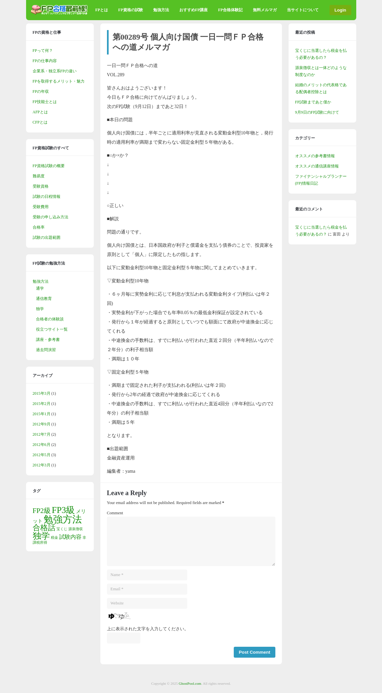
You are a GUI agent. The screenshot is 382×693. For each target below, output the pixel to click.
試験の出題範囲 (46, 237)
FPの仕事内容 (45, 60)
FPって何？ (43, 50)
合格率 (39, 227)
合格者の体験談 (50, 319)
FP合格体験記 (230, 10)
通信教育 (44, 298)
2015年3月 (42, 393)
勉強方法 (161, 10)
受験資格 (41, 186)
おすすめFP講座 (193, 10)
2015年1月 (42, 414)
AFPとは (40, 112)
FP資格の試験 (130, 10)
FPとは (101, 10)
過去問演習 (46, 349)
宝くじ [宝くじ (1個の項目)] (61, 529)
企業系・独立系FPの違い (55, 71)
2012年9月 (42, 424)
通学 (40, 288)
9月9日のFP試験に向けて (317, 112)
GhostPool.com (190, 683)
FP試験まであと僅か (313, 102)
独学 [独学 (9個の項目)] (41, 536)
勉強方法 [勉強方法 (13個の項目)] (63, 519)
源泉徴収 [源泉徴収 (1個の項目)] (75, 529)
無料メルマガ (265, 10)
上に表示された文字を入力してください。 (148, 629)
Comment (115, 513)
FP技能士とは (45, 101)
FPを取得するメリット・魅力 (59, 81)
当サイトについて (303, 10)
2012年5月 (42, 455)
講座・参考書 (48, 339)
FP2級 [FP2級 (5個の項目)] (42, 511)
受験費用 (41, 206)
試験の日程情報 (46, 196)
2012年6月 (42, 444)
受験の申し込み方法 (50, 217)
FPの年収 (41, 91)
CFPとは (40, 122)
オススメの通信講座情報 (317, 166)
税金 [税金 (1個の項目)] (54, 537)
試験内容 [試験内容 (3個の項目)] (70, 537)
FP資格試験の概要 (49, 166)
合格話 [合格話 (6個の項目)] (44, 528)
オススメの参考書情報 (315, 156)
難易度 (39, 176)
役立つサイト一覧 (52, 329)
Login (340, 10)
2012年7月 (42, 434)
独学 (40, 309)
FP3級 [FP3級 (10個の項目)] (63, 510)
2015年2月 (42, 403)
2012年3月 (42, 465)
